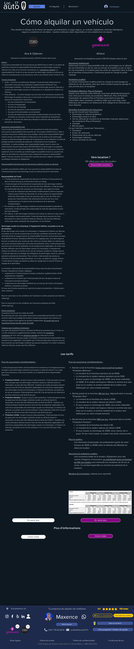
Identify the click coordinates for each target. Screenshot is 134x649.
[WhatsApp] (84, 617)
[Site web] (28, 616)
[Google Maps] (17, 616)
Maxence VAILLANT (59, 644)
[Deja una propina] (115, 623)
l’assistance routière (47, 70)
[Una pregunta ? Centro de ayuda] (113, 629)
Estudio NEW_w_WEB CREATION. (84, 644)
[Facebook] (12, 616)
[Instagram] (7, 616)
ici (8, 298)
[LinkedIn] (23, 616)
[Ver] (28, 627)
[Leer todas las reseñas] (123, 615)
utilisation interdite (30, 335)
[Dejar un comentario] (102, 615)
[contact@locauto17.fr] (79, 629)
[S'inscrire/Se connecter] (100, 165)
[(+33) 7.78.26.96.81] (56, 629)
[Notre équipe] (67, 624)
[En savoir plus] (33, 520)
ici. (12, 306)
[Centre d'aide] (33, 537)
